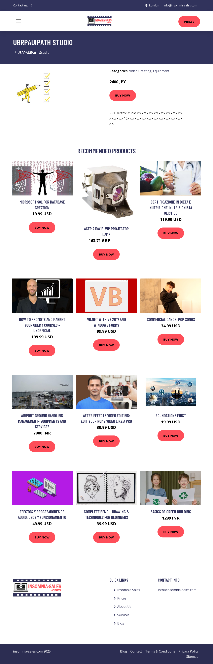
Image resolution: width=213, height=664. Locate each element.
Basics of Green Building (170, 511)
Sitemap (192, 656)
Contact (136, 651)
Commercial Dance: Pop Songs (171, 319)
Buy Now (122, 95)
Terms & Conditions (160, 651)
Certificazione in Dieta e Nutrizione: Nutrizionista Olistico (170, 207)
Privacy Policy (188, 651)
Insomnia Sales (128, 590)
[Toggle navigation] (18, 21)
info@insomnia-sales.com (180, 5)
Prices (189, 22)
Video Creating (140, 71)
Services (123, 615)
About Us (124, 606)
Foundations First (171, 415)
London (153, 5)
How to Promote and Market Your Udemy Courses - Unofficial (42, 325)
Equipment (161, 71)
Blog (120, 623)
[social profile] (31, 5)
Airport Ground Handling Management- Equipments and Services (42, 421)
